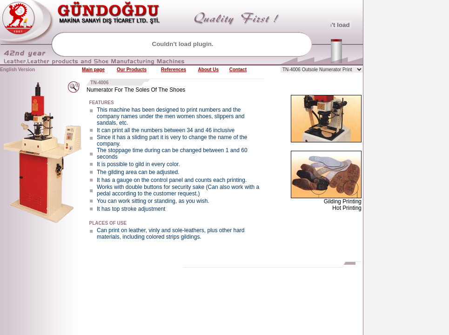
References (173, 69)
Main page (93, 69)
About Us (208, 69)
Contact (238, 69)
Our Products (132, 69)
